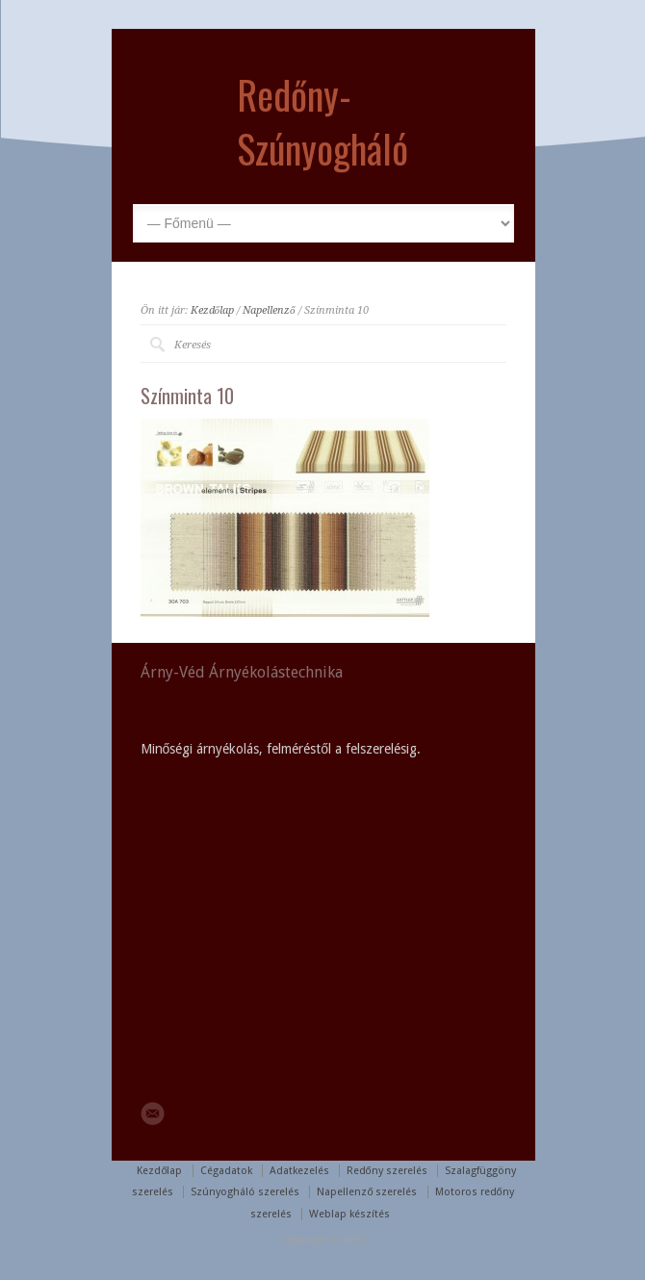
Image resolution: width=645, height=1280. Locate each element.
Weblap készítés (349, 1214)
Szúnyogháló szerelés (245, 1192)
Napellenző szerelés (367, 1192)
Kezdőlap (213, 310)
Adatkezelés (299, 1171)
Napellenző (269, 310)
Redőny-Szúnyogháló (322, 121)
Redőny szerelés (387, 1171)
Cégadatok (226, 1171)
